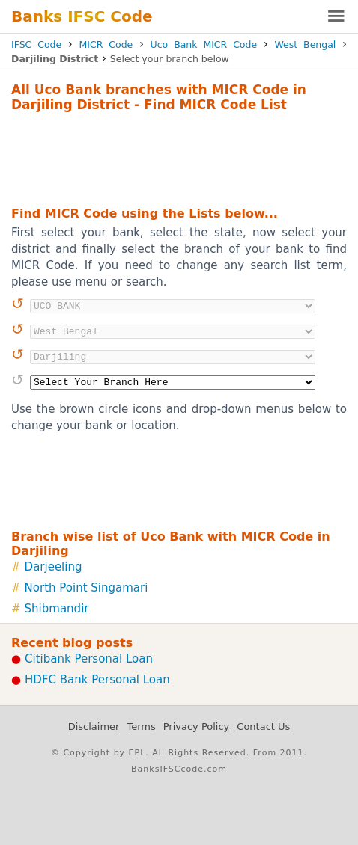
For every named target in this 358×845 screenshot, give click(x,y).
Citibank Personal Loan (89, 659)
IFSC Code (36, 44)
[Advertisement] (179, 157)
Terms (141, 726)
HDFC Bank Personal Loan (97, 679)
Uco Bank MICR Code (204, 44)
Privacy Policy (196, 726)
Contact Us (263, 726)
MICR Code (106, 44)
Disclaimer (94, 726)
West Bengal (305, 44)
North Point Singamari (86, 587)
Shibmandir (57, 608)
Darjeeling (53, 567)
